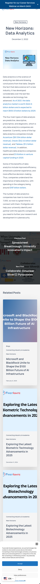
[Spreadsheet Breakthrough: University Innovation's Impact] (20, 244)
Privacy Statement (20, 581)
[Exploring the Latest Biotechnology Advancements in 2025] (20, 509)
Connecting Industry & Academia (17, 350)
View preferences (20, 575)
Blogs (8, 346)
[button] (37, 544)
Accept (20, 564)
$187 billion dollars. (18, 187)
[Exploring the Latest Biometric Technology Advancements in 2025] (20, 428)
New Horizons (20, 22)
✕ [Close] (37, 4)
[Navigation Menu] (37, 9)
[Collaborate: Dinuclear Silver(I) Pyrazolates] (20, 271)
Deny (20, 569)
